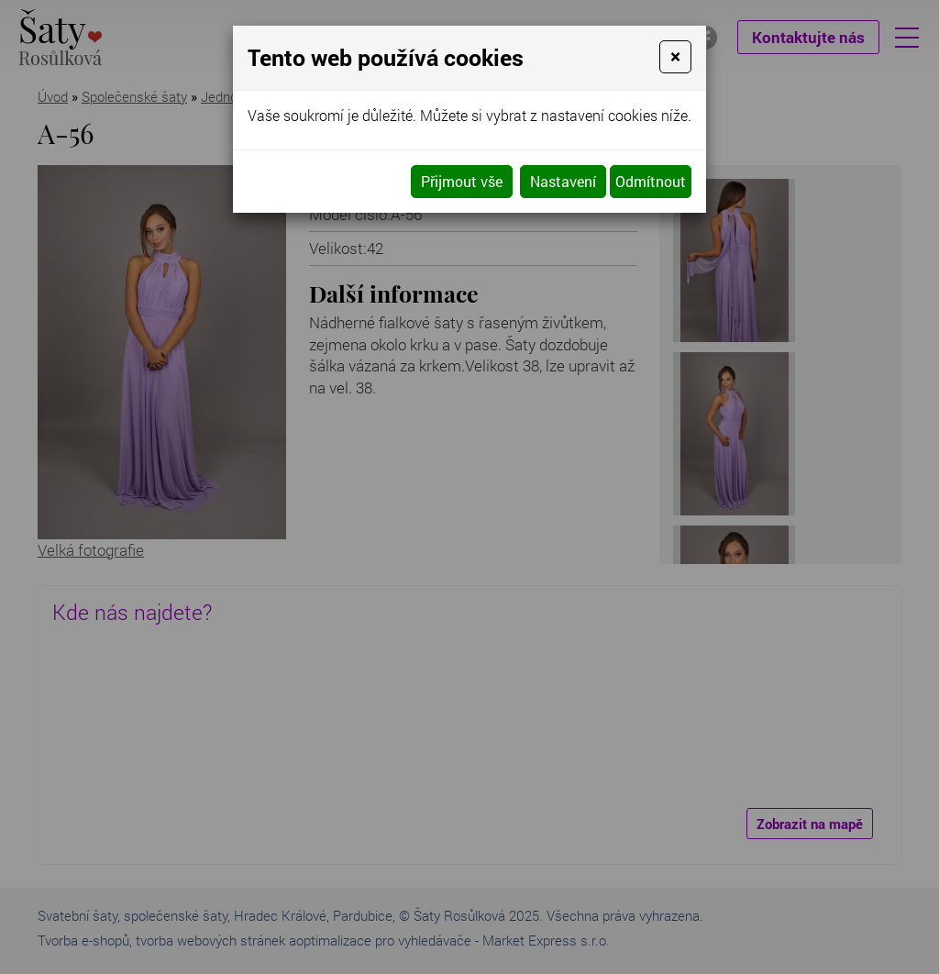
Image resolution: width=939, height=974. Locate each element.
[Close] (675, 56)
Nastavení (563, 181)
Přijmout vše (462, 181)
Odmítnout (650, 181)
